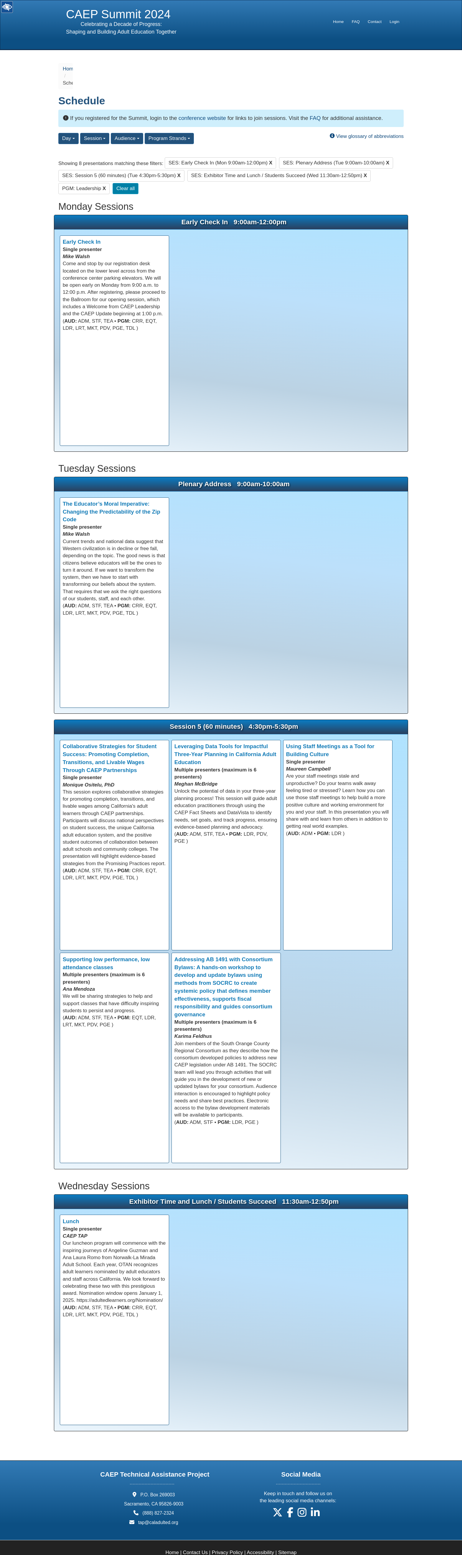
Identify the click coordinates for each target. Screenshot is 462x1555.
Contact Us (195, 1538)
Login (394, 21)
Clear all (125, 174)
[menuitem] (338, 22)
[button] (278, 1500)
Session (94, 124)
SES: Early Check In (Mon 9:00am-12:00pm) (220, 148)
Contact (375, 21)
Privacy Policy (227, 1538)
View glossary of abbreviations (367, 122)
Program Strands (169, 124)
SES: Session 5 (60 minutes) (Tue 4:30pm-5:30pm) (121, 161)
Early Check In (82, 228)
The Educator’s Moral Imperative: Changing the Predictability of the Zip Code (111, 497)
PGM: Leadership (84, 174)
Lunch (71, 1207)
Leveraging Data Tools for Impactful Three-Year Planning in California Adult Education (225, 740)
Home (338, 21)
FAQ (356, 21)
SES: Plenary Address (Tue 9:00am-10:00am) (336, 148)
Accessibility (260, 1538)
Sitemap (287, 1538)
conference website (202, 103)
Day (68, 124)
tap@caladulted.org (158, 1508)
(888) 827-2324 (158, 1498)
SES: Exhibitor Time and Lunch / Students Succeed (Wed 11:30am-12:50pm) (279, 161)
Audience (127, 124)
